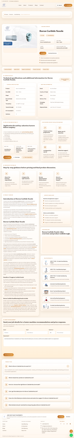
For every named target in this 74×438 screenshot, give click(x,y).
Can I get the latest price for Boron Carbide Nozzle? (23, 391)
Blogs (36, 5)
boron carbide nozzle (32, 204)
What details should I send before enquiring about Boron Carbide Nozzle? (29, 405)
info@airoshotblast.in (14, 1)
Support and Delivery (26, 69)
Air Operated (24, 426)
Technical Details (7, 69)
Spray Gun (24, 430)
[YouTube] (70, 424)
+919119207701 (5, 1)
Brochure (68, 416)
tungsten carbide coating (20, 305)
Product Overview (36, 69)
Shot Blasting (25, 428)
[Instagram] (64, 424)
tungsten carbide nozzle (30, 214)
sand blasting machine (19, 268)
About (24, 5)
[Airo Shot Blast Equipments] (4, 5)
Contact (42, 5)
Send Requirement (8, 354)
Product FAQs (46, 69)
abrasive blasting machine (16, 238)
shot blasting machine (16, 306)
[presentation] (12, 349)
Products (30, 5)
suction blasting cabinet (27, 132)
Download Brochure (52, 53)
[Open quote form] (71, 431)
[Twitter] (67, 424)
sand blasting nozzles (12, 228)
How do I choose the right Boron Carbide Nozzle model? (24, 384)
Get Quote (68, 5)
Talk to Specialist (27, 157)
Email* (27, 329)
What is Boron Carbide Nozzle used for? (20, 366)
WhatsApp (17, 157)
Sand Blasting (17, 14)
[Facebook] (61, 424)
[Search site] (59, 5)
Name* (4, 329)
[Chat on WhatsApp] (71, 435)
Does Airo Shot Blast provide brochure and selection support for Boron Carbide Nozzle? (33, 398)
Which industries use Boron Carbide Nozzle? (21, 377)
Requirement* (6, 335)
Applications (16, 69)
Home (20, 5)
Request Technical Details (65, 80)
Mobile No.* (51, 329)
